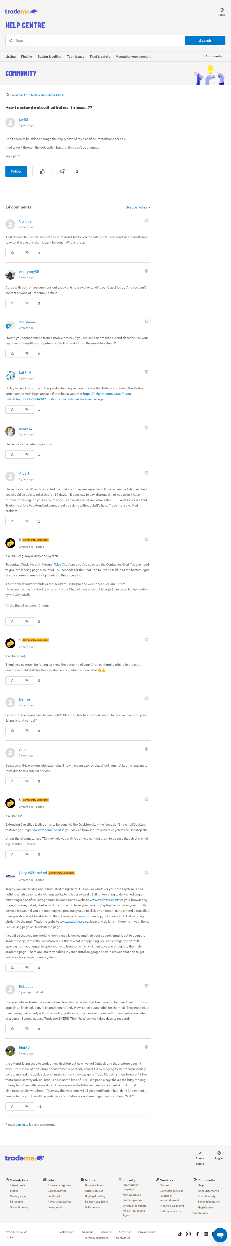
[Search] (115, 40)
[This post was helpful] (42, 171)
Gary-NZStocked (33, 872)
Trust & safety (100, 56)
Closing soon (18, 1196)
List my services (170, 1211)
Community (21, 73)
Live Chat (62, 564)
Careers (106, 1232)
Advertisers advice (60, 1201)
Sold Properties (132, 1200)
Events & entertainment (169, 1198)
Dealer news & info (96, 1201)
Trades (164, 1185)
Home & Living (19, 1207)
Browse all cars (94, 1185)
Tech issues (75, 56)
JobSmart (54, 1196)
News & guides (132, 1195)
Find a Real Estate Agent (134, 1213)
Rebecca (26, 986)
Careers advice (57, 1191)
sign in (20, 1125)
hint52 (24, 1047)
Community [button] (213, 56)
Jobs (48, 1180)
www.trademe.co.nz (46, 830)
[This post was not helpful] (63, 171)
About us (87, 1232)
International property (131, 1187)
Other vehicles (94, 1191)
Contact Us (123, 1238)
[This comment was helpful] (12, 253)
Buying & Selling (95, 1196)
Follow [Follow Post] (16, 171)
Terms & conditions (96, 1238)
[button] (219, 11)
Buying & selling (50, 56)
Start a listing (200, 1158)
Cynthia (25, 221)
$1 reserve (16, 1201)
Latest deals (17, 1185)
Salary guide (55, 1207)
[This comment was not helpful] (27, 253)
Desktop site (66, 1232)
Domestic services (171, 1191)
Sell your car (92, 1207)
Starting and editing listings (47, 95)
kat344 (25, 372)
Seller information (209, 1201)
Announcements (208, 1191)
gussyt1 (25, 428)
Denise (24, 699)
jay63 (23, 119)
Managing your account (133, 56)
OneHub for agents (134, 1206)
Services (164, 1180)
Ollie (22, 749)
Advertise (125, 1232)
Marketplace (16, 1180)
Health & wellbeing (172, 1206)
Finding (26, 56)
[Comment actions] (147, 220)
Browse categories (59, 1185)
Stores (14, 1191)
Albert (24, 473)
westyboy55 (29, 271)
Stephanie (27, 322)
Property (126, 1180)
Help (201, 1185)
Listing (10, 56)
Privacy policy (147, 1232)
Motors (88, 1180)
